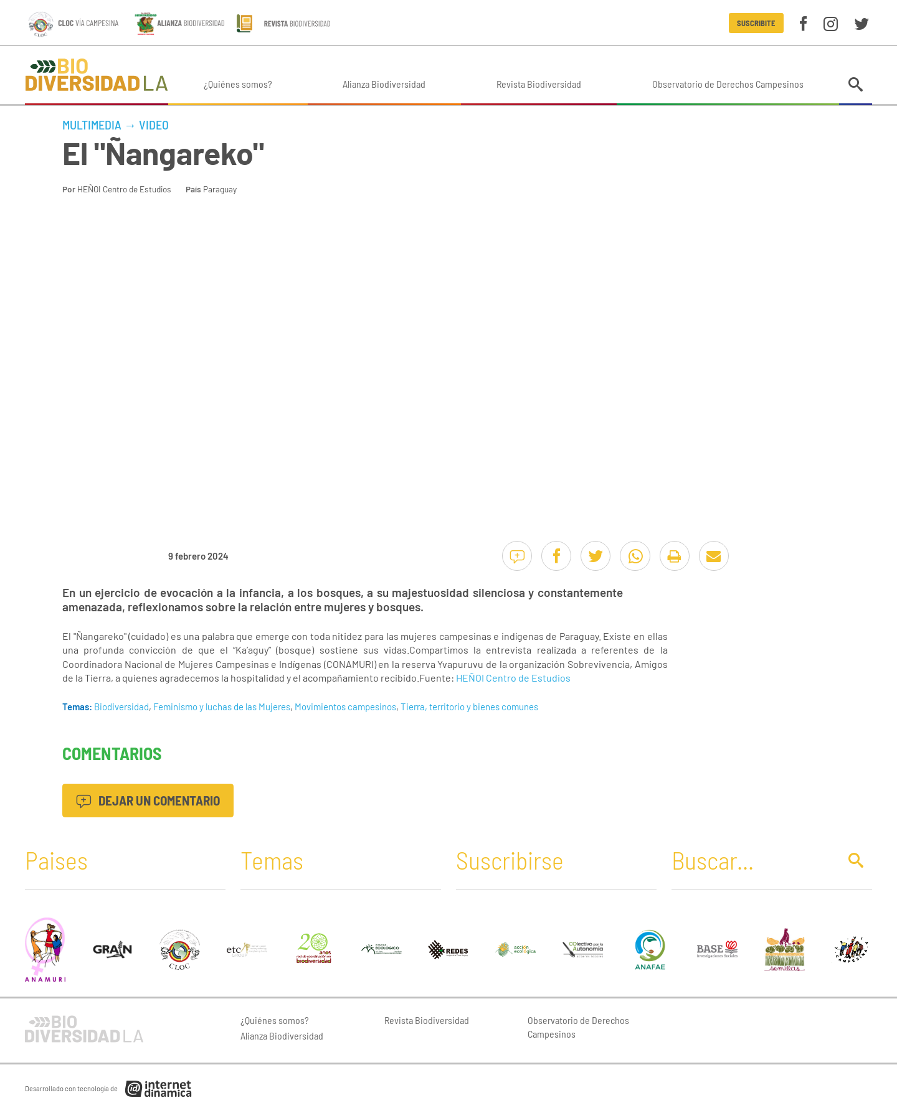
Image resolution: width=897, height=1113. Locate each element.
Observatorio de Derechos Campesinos (728, 84)
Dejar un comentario (148, 800)
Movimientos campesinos (345, 706)
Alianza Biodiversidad (384, 84)
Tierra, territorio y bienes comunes (469, 706)
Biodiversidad (121, 706)
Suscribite (756, 23)
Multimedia (91, 124)
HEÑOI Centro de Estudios (124, 189)
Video (154, 124)
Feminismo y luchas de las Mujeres (221, 706)
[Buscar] (752, 859)
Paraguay (220, 189)
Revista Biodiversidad (538, 84)
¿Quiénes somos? (238, 84)
